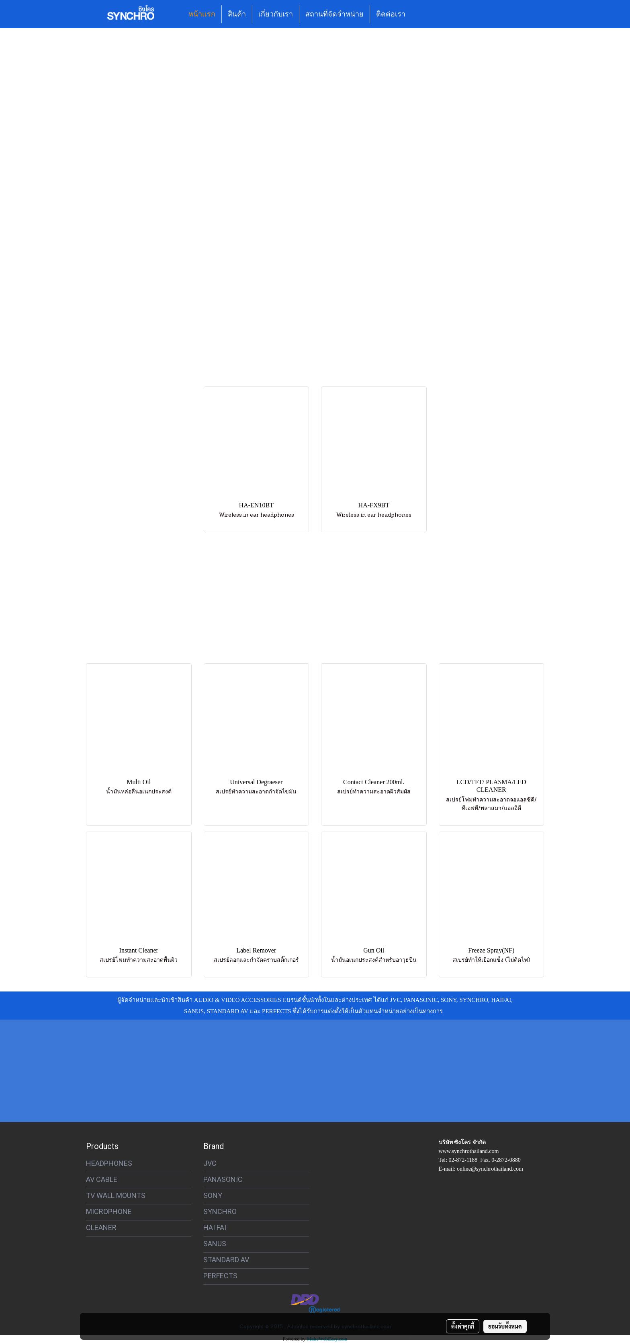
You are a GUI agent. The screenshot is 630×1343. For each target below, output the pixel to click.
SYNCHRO (220, 1211)
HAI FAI (214, 1227)
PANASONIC (223, 1179)
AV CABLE (101, 1179)
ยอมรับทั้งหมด (505, 1326)
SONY (212, 1195)
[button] (418, 14)
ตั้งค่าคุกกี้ (462, 1326)
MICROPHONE (109, 1211)
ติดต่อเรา (390, 14)
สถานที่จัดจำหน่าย (334, 14)
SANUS (214, 1243)
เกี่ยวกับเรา (275, 14)
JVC (210, 1163)
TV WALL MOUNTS (115, 1195)
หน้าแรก (201, 14)
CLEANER (101, 1227)
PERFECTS (220, 1275)
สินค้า (237, 14)
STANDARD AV (226, 1259)
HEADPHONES (109, 1163)
